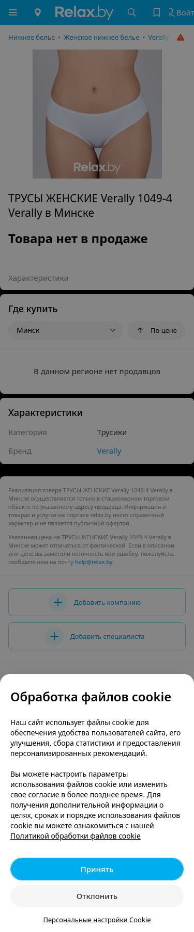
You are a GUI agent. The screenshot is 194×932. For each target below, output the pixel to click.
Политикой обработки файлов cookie (75, 836)
